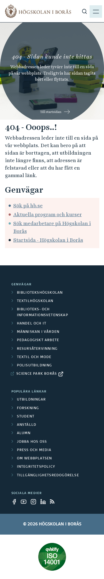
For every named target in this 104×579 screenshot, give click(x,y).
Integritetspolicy (36, 467)
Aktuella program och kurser (47, 214)
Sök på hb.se (28, 205)
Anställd (27, 425)
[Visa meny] (96, 11)
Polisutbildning (34, 365)
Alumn (24, 433)
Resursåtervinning (37, 349)
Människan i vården (38, 332)
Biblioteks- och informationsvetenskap (42, 312)
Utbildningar (31, 400)
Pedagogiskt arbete (38, 340)
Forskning (28, 408)
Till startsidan (50, 112)
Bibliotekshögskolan (40, 293)
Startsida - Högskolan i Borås (48, 240)
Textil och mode (34, 357)
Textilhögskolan (35, 301)
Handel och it (32, 324)
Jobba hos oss (32, 442)
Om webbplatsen (34, 458)
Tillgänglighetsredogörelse (48, 475)
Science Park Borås (36, 374)
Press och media (34, 450)
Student (25, 417)
